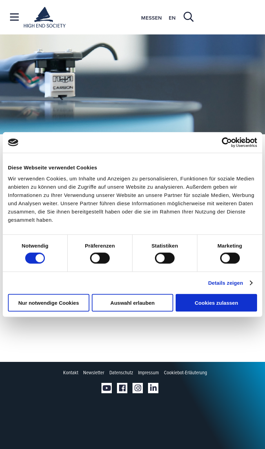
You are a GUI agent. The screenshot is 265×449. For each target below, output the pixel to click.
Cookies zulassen (216, 302)
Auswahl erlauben (132, 302)
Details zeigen (225, 283)
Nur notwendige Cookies (48, 302)
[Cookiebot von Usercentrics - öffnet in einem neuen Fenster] (227, 142)
